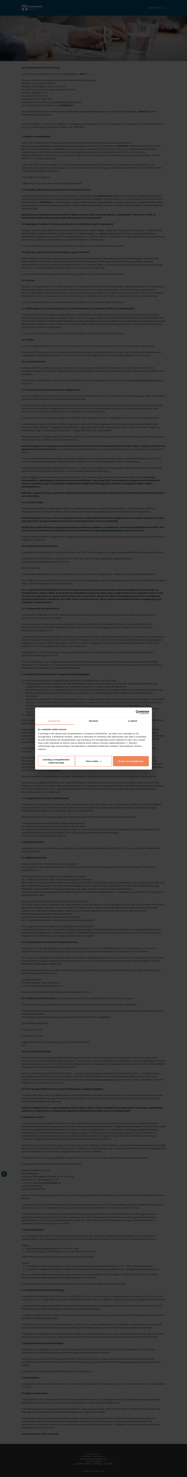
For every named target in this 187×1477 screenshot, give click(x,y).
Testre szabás (94, 761)
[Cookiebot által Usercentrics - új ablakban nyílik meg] (137, 712)
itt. (126, 743)
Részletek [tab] (93, 721)
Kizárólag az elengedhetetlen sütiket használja (56, 761)
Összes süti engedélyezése (130, 761)
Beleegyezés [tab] (54, 721)
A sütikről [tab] (132, 721)
